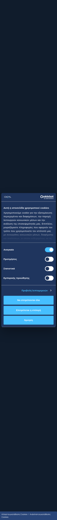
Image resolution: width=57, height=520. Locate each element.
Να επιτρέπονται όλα (28, 300)
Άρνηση (28, 320)
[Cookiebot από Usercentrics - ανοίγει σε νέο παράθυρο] (41, 197)
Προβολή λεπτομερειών (35, 290)
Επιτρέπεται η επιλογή (28, 310)
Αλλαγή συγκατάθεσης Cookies (14, 514)
